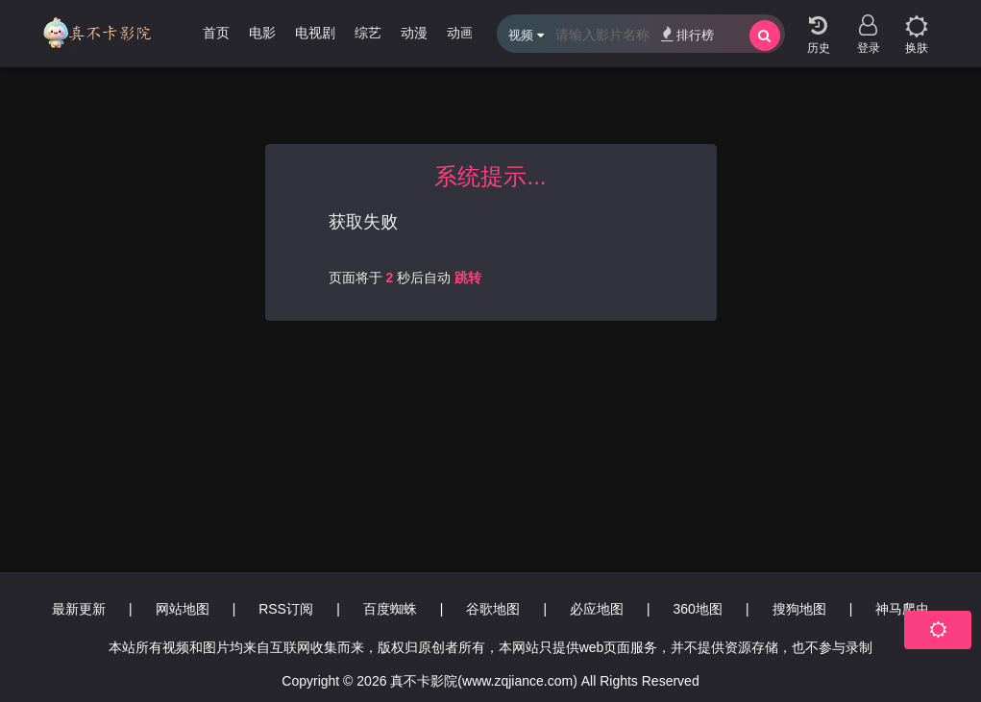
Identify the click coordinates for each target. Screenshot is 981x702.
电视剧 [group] (315, 32)
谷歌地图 (493, 609)
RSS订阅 (285, 609)
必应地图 (597, 609)
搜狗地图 (799, 609)
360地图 (698, 609)
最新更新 (79, 609)
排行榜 (687, 34)
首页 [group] (216, 32)
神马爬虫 (902, 609)
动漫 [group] (414, 32)
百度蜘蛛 (390, 609)
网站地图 (182, 609)
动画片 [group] (467, 32)
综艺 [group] (368, 32)
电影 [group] (262, 32)
